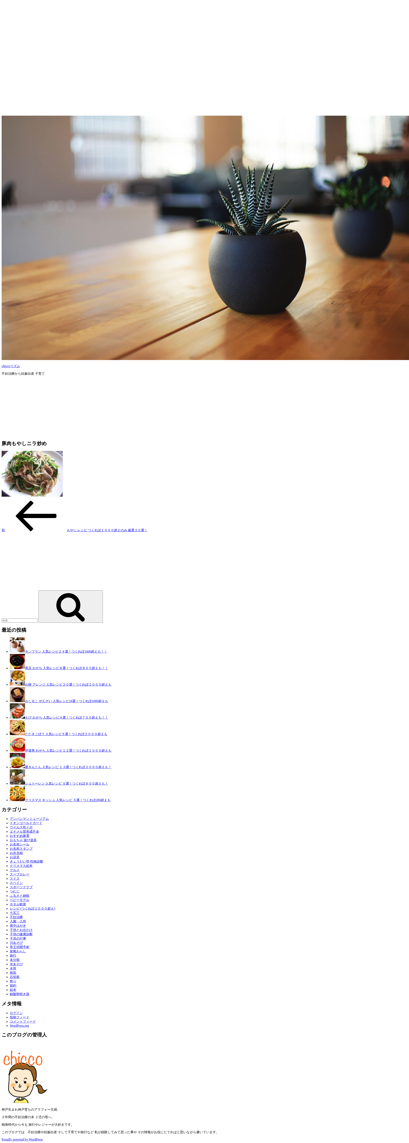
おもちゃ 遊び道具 (23, 840)
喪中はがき (18, 925)
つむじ (15, 891)
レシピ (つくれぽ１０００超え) (32, 908)
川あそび (16, 942)
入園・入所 (18, 921)
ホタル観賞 (18, 904)
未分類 (15, 960)
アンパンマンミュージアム (29, 818)
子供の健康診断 (21, 934)
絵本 (13, 989)
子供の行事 (18, 938)
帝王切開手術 (19, 947)
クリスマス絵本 (21, 865)
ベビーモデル (19, 900)
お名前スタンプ (21, 848)
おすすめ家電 (19, 836)
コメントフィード (23, 1021)
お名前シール (19, 844)
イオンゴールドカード (26, 823)
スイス (15, 878)
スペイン (16, 883)
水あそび (16, 964)
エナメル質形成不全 (24, 831)
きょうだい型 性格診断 (26, 861)
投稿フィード (19, 1017)
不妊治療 (16, 917)
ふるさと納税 (19, 895)
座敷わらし (18, 951)
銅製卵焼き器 (19, 994)
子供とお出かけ (21, 930)
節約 (13, 985)
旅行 (13, 955)
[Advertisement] (124, 30)
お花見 (15, 857)
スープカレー (19, 874)
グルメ (15, 870)
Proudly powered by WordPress (22, 1139)
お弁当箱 (16, 853)
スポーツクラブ (21, 887)
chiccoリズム (11, 366)
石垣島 (15, 977)
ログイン (16, 1013)
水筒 (13, 968)
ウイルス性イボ (21, 827)
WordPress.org (19, 1025)
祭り (13, 981)
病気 (13, 972)
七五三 (15, 913)
